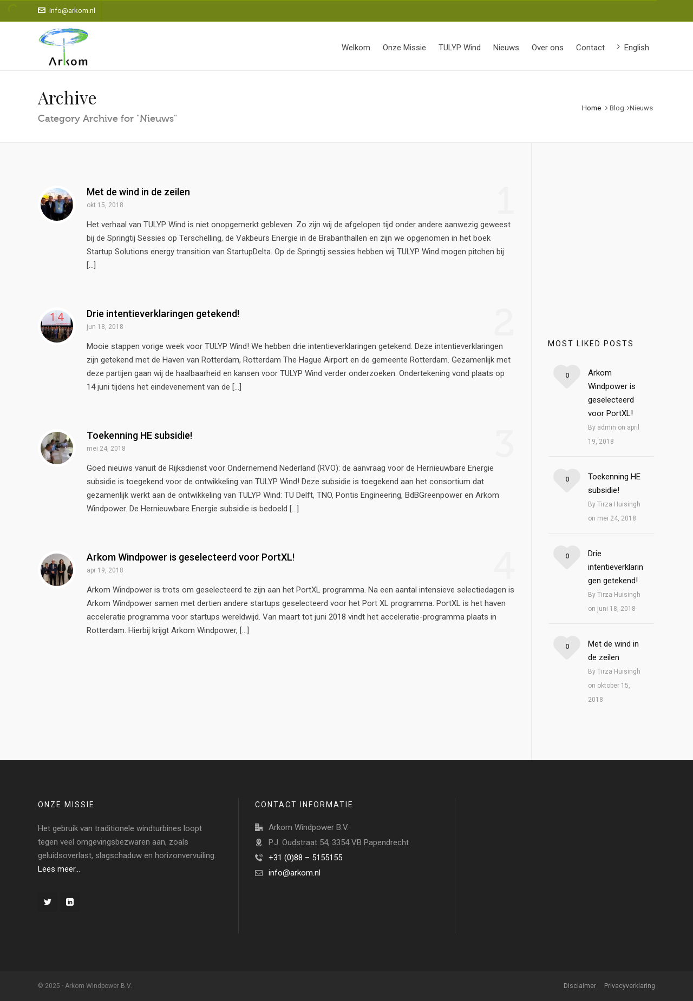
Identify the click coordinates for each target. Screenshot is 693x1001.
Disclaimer (580, 986)
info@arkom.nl (66, 10)
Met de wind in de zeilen (138, 191)
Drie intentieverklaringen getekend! (163, 313)
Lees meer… (59, 869)
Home (591, 108)
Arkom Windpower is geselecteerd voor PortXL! (191, 557)
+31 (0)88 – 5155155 (305, 857)
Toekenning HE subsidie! (139, 435)
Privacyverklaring (629, 986)
